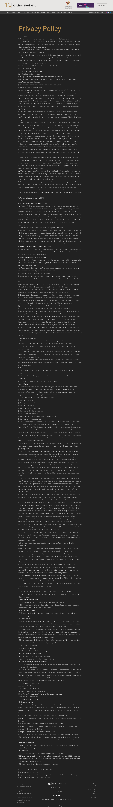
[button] (102, 5)
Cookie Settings (40, 63)
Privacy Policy (46, 799)
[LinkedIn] (59, 795)
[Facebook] (108, 12)
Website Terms (55, 799)
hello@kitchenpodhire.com (96, 12)
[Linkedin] (110, 12)
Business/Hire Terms (65, 799)
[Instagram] (106, 12)
